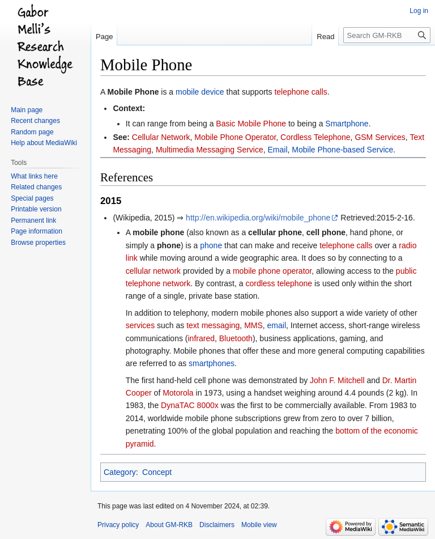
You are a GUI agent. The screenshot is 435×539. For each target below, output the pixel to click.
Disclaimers (216, 525)
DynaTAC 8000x (190, 405)
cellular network (153, 270)
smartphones (211, 363)
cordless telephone (278, 283)
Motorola (178, 392)
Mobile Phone (133, 91)
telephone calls (300, 91)
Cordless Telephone (315, 137)
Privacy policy (118, 525)
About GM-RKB (169, 525)
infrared (200, 338)
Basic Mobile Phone (251, 123)
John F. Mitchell (337, 380)
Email (278, 149)
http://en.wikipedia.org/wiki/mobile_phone (258, 217)
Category (120, 472)
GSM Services (380, 137)
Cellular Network (161, 137)
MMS (253, 325)
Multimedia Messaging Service (209, 149)
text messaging (213, 325)
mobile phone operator (272, 270)
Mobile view (259, 525)
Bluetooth (236, 338)
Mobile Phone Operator (235, 137)
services (140, 325)
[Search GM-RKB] (386, 35)
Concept (157, 472)
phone (211, 245)
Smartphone (346, 123)
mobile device (200, 91)
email (276, 325)
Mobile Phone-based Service (342, 149)
